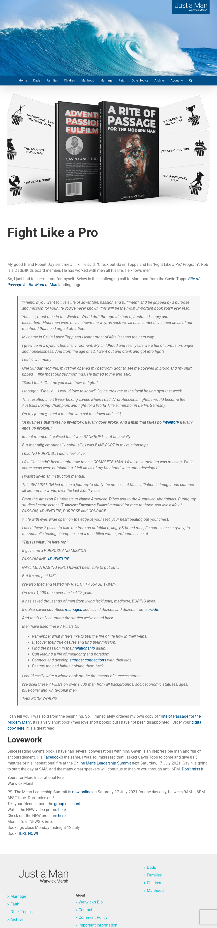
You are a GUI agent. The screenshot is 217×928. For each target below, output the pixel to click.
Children (154, 882)
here (62, 809)
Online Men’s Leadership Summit (102, 763)
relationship (85, 648)
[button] (190, 80)
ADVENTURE (58, 559)
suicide (152, 609)
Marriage (18, 896)
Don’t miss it (192, 769)
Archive (16, 919)
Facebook (52, 757)
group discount (67, 803)
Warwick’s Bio (91, 902)
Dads (151, 867)
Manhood (155, 890)
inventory (171, 422)
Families (154, 875)
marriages (73, 609)
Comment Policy (93, 917)
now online (81, 792)
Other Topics (21, 911)
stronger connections (87, 660)
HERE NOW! (27, 833)
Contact (85, 909)
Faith (14, 904)
